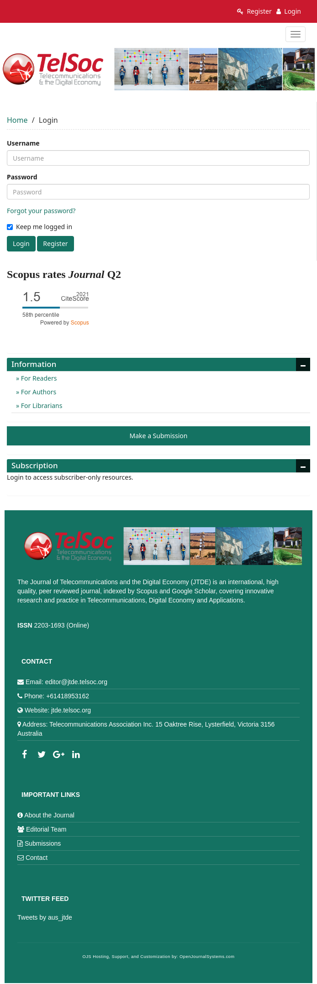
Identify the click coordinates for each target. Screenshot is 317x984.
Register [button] (55, 243)
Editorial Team (46, 829)
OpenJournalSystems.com (207, 956)
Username (23, 143)
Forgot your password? (41, 210)
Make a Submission (159, 435)
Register (254, 11)
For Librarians (40, 405)
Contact (37, 857)
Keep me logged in (39, 226)
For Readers (38, 378)
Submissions (43, 843)
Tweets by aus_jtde (44, 917)
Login (288, 11)
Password (22, 177)
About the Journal (49, 815)
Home (17, 120)
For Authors (37, 391)
